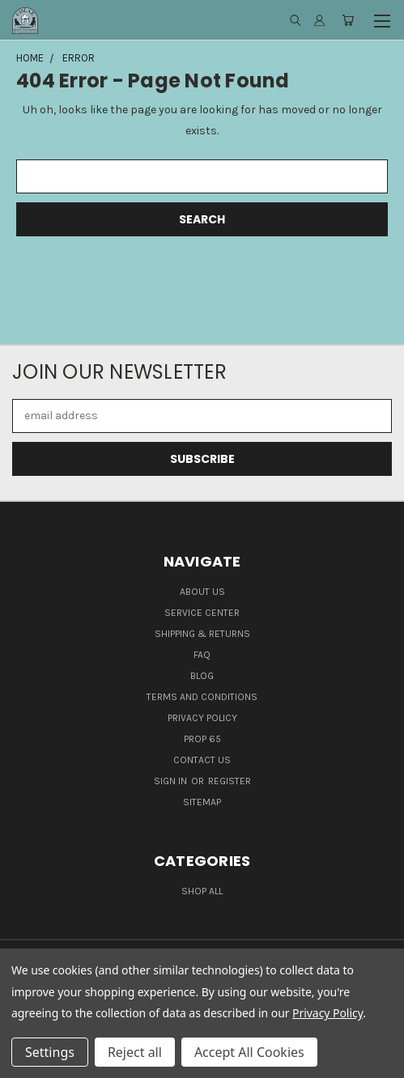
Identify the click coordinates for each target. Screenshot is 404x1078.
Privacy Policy (202, 718)
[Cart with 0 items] (347, 20)
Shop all (202, 891)
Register (229, 781)
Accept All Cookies (249, 1052)
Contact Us (202, 760)
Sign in (171, 781)
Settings (49, 1052)
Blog (202, 675)
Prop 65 (202, 739)
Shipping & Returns (202, 633)
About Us (202, 591)
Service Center (202, 612)
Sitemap (202, 802)
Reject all (135, 1052)
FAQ (202, 654)
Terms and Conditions (202, 696)
